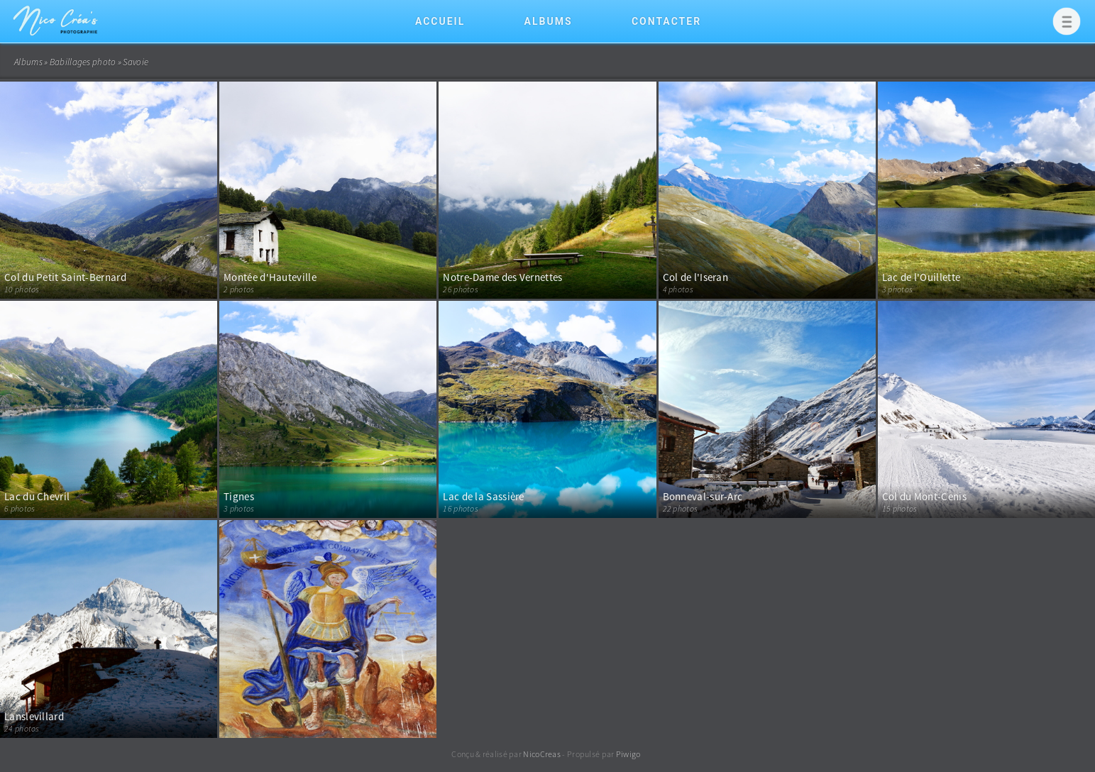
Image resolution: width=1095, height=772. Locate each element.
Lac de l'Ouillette (921, 277)
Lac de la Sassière (483, 496)
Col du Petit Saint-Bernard (65, 277)
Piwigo (628, 754)
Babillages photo (83, 62)
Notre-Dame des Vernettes (502, 277)
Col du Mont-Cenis (924, 496)
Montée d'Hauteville (270, 277)
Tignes (239, 496)
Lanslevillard (34, 716)
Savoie (135, 62)
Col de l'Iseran (696, 277)
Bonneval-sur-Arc (703, 496)
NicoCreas (542, 754)
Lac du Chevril (37, 496)
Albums (548, 21)
